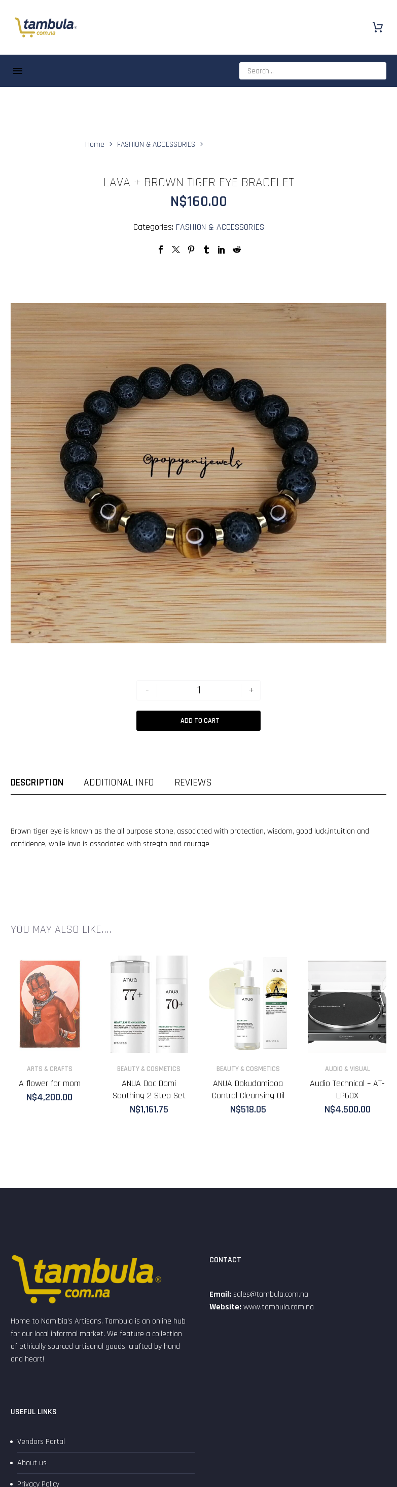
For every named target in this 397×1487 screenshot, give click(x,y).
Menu (17, 71)
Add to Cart (200, 720)
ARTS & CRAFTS (50, 1068)
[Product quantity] (199, 690)
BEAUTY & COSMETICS (149, 1068)
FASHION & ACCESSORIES (156, 144)
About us (32, 1463)
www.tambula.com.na (278, 1307)
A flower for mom (50, 1083)
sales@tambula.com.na (269, 1294)
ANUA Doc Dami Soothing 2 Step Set (149, 1089)
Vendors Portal (41, 1441)
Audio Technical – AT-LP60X (347, 1089)
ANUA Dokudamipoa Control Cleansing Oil (248, 1089)
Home (94, 144)
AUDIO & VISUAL (347, 1068)
